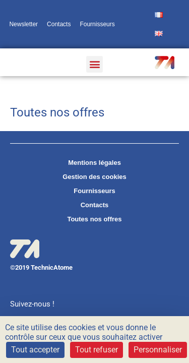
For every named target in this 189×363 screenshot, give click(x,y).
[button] (94, 64)
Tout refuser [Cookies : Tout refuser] (96, 349)
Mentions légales (94, 162)
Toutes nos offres (94, 219)
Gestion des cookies (94, 176)
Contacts (59, 24)
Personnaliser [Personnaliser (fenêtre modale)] (158, 349)
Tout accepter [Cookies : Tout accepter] (35, 349)
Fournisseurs (97, 24)
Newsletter (23, 24)
